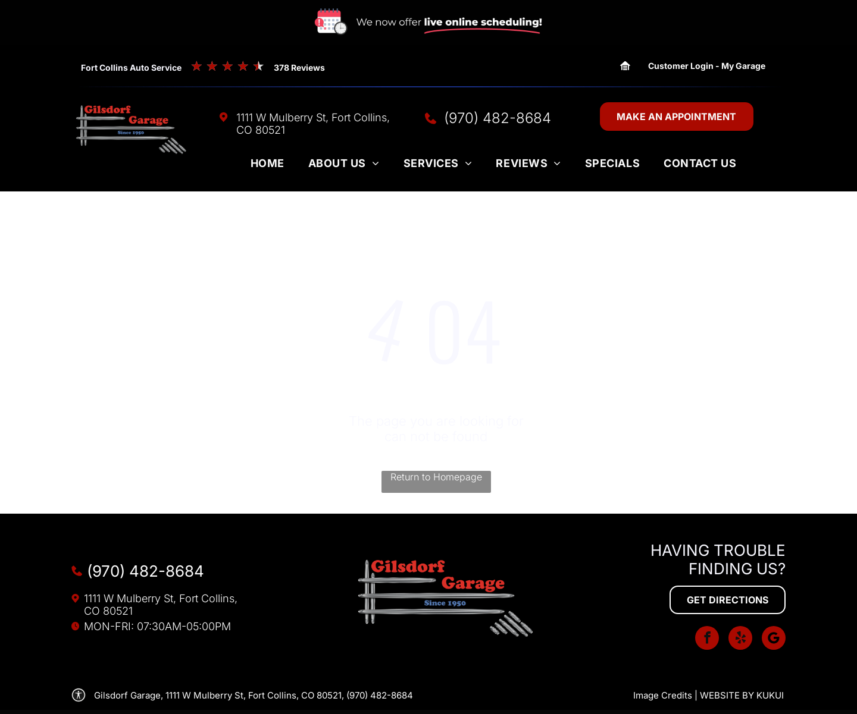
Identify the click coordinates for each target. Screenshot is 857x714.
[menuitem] (267, 166)
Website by (727, 695)
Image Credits (662, 695)
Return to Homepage (436, 477)
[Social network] (774, 639)
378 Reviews (299, 67)
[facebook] (707, 639)
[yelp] (740, 639)
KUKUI (770, 695)
